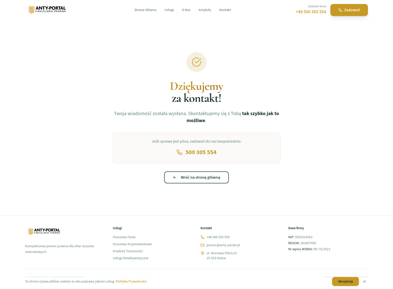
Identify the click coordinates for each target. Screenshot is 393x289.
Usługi (169, 10)
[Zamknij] (364, 281)
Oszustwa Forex (124, 237)
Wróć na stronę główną (196, 177)
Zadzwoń (349, 10)
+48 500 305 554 (311, 12)
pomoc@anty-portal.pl (220, 245)
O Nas (186, 10)
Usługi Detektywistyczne (130, 258)
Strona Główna (145, 10)
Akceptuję (345, 281)
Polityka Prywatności (131, 281)
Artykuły (205, 10)
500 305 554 (196, 152)
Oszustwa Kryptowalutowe (132, 244)
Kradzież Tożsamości (128, 251)
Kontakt (225, 10)
